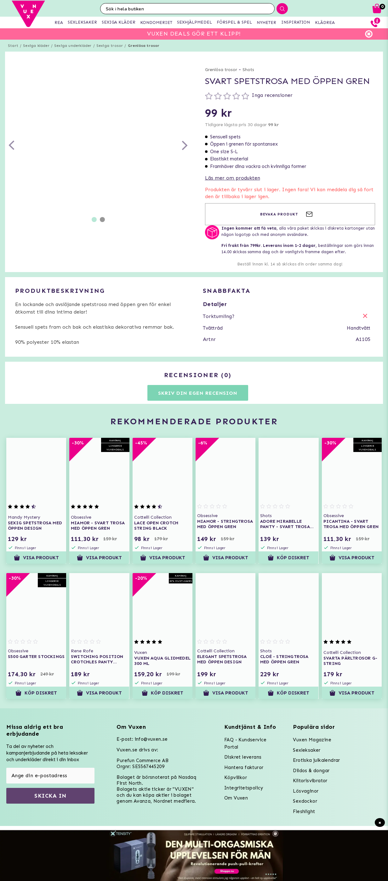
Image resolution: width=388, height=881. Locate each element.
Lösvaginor (305, 791)
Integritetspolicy (243, 788)
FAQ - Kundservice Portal (245, 743)
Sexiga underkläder (73, 45)
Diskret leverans (242, 757)
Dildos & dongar (311, 770)
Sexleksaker (306, 750)
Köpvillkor (235, 777)
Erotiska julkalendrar (316, 760)
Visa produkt (36, 557)
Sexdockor (305, 801)
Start (13, 45)
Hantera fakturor (243, 767)
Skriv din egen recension (197, 393)
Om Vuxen (236, 798)
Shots (248, 69)
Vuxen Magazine (312, 740)
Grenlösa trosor (144, 45)
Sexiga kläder (36, 45)
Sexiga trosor (109, 45)
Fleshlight (304, 811)
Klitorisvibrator (310, 780)
